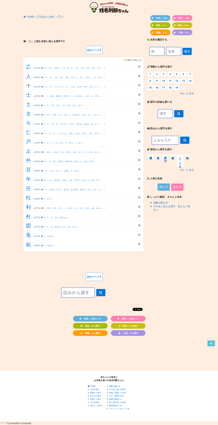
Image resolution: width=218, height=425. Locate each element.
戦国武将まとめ (115, 405)
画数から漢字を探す (159, 66)
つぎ (93, 68)
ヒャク (51, 170)
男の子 (163, 187)
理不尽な (150, 156)
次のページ (94, 50)
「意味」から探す (160, 25)
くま (82, 68)
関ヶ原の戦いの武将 (117, 402)
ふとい (95, 114)
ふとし (103, 114)
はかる (79, 124)
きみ (71, 133)
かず (85, 86)
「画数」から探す (160, 32)
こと (73, 96)
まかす (66, 189)
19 (176, 87)
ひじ (80, 105)
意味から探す (95, 399)
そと (54, 161)
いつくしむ (62, 133)
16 (156, 87)
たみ (73, 77)
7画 (38, 208)
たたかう (63, 124)
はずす (60, 161)
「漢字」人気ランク (183, 18)
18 (170, 87)
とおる (70, 208)
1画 (38, 68)
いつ (63, 68)
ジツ (50, 86)
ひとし (88, 77)
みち (93, 208)
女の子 (177, 187)
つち (52, 105)
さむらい (80, 96)
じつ (96, 86)
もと (102, 152)
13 (183, 81)
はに (74, 105)
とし (50, 180)
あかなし (63, 217)
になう (59, 189)
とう (67, 86)
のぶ (91, 133)
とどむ (90, 152)
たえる (51, 189)
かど (61, 142)
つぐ (98, 68)
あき (52, 96)
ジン (45, 77)
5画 (38, 161)
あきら (59, 96)
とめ (61, 152)
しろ (60, 114)
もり (80, 142)
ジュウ (57, 86)
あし (49, 152)
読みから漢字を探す (159, 128)
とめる (68, 152)
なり (63, 226)
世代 (158, 155)
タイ (49, 114)
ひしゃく (94, 124)
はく (49, 198)
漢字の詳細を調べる (159, 102)
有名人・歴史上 (96, 405)
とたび (79, 86)
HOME (30, 16)
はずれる (69, 161)
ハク (45, 170)
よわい (64, 180)
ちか (84, 180)
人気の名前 (94, 402)
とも (96, 152)
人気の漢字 (94, 389)
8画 (38, 245)
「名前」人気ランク (160, 18)
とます (72, 124)
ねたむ (49, 245)
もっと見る (188, 93)
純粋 (187, 155)
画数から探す (95, 392)
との (85, 161)
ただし (84, 133)
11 (170, 81)
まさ (87, 208)
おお (54, 114)
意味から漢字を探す (159, 149)
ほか (76, 161)
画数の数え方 (160, 202)
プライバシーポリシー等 (119, 408)
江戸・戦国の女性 (116, 396)
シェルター (180, 160)
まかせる (74, 189)
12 (176, 81)
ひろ (84, 114)
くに (76, 68)
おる (74, 152)
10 (163, 81)
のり (96, 96)
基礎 (173, 155)
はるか (86, 124)
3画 (38, 96)
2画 (38, 77)
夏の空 (165, 156)
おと (50, 68)
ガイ (45, 161)
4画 (38, 114)
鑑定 (187, 51)
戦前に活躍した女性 (117, 392)
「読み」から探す (183, 25)
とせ (93, 180)
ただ (87, 96)
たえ (89, 189)
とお (73, 86)
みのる (57, 180)
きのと (57, 68)
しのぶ (77, 133)
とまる (55, 152)
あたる (83, 189)
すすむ (77, 180)
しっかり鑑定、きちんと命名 (164, 196)
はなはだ (76, 114)
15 (150, 87)
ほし (102, 124)
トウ (52, 124)
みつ (74, 226)
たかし (101, 189)
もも (76, 170)
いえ (56, 142)
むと (100, 77)
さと (60, 208)
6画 (38, 170)
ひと (56, 77)
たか (87, 68)
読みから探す (47, 16)
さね (67, 77)
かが (49, 208)
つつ (63, 105)
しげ (91, 86)
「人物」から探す (183, 32)
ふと (95, 77)
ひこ (82, 77)
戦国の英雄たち (115, 399)
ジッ (45, 86)
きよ (61, 77)
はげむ (66, 170)
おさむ (66, 96)
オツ (45, 68)
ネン (45, 180)
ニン (50, 77)
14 (190, 81)
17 (163, 87)
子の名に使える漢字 (117, 389)
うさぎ (49, 236)
